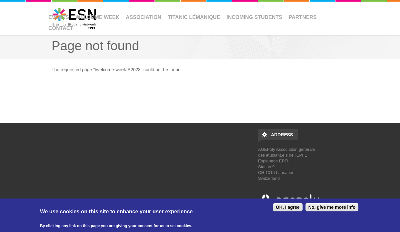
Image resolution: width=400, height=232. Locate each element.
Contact (60, 28)
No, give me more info (331, 207)
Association (143, 17)
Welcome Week (97, 17)
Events (58, 17)
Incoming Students (254, 17)
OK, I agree (288, 207)
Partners (303, 17)
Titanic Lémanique (194, 17)
